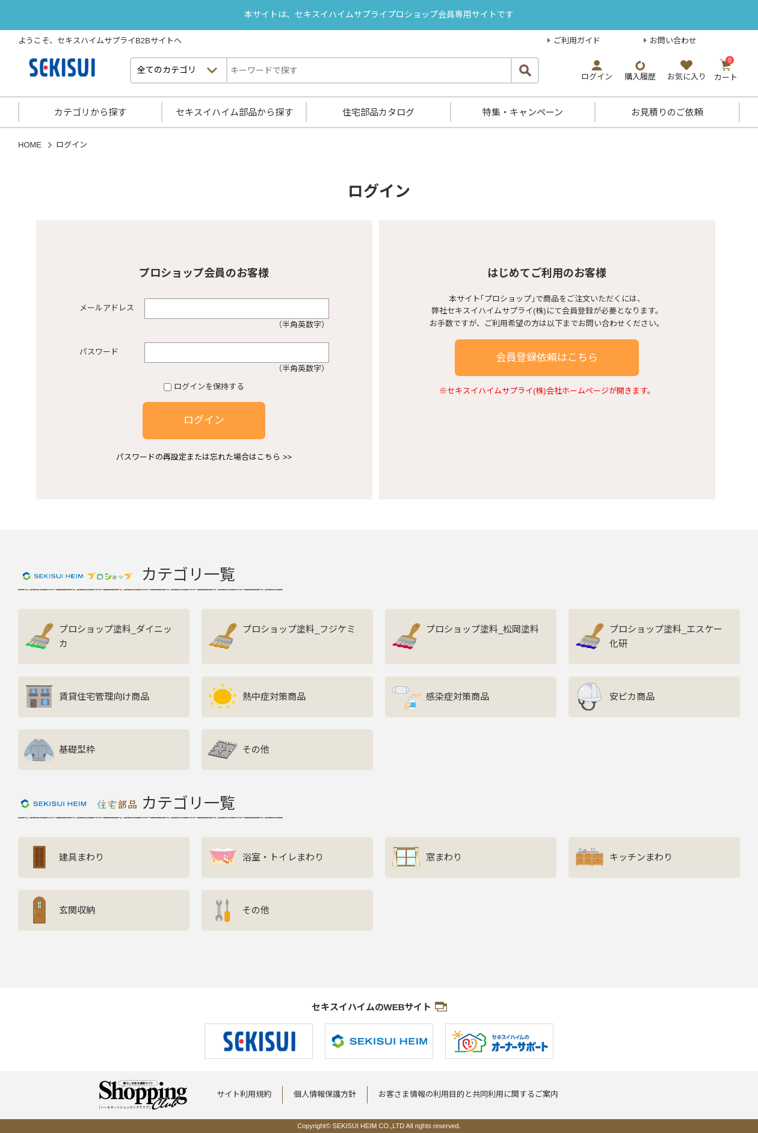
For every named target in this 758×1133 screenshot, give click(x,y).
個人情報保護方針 (325, 1094)
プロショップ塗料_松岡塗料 (482, 629)
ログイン (203, 420)
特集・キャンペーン (522, 112)
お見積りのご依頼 (667, 112)
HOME (30, 144)
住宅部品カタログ (378, 112)
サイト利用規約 (244, 1094)
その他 (256, 749)
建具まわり (81, 857)
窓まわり (444, 857)
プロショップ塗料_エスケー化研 (666, 636)
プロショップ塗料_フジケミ (299, 629)
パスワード (99, 351)
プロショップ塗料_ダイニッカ (115, 636)
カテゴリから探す (90, 112)
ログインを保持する (209, 386)
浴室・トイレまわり (283, 857)
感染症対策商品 (457, 696)
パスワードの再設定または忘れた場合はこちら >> (204, 457)
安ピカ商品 (632, 696)
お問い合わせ (673, 40)
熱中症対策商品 (274, 696)
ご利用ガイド (576, 40)
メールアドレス (106, 307)
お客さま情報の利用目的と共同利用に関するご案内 (468, 1094)
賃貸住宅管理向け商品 (104, 696)
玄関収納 (77, 910)
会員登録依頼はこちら (547, 357)
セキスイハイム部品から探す (234, 112)
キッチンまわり (641, 857)
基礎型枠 (77, 749)
